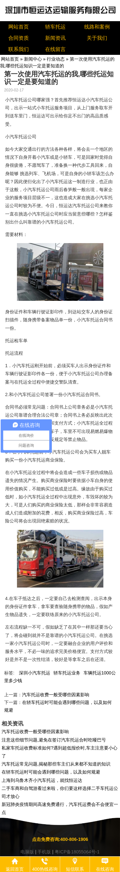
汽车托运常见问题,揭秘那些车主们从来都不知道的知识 (56, 763)
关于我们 (97, 38)
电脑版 (27, 851)
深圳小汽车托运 (34, 672)
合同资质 (18, 38)
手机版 (44, 851)
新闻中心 (33, 59)
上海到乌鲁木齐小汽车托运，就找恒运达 (42, 780)
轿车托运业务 (66, 672)
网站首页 (18, 27)
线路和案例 (97, 27)
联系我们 (18, 49)
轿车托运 (55, 27)
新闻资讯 (55, 38)
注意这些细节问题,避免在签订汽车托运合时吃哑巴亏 (54, 739)
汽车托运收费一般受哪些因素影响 (55, 694)
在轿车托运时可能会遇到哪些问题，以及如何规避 (51, 772)
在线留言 (55, 49)
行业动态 (56, 59)
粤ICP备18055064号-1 (77, 851)
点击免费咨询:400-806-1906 (60, 839)
